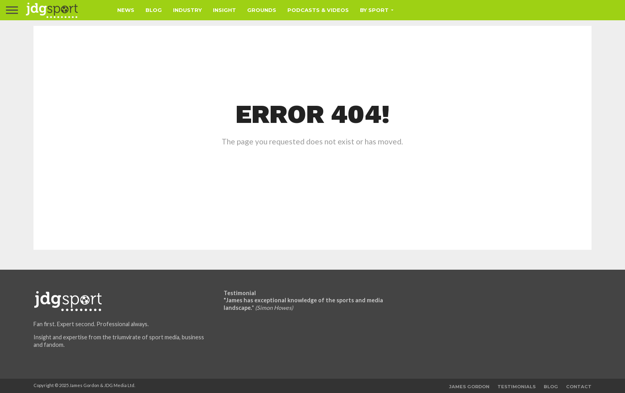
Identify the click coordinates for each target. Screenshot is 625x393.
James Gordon (469, 386)
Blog (153, 10)
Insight (224, 10)
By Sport (374, 10)
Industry (187, 10)
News (125, 10)
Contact (579, 386)
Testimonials (516, 386)
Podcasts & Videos (318, 10)
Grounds (261, 10)
